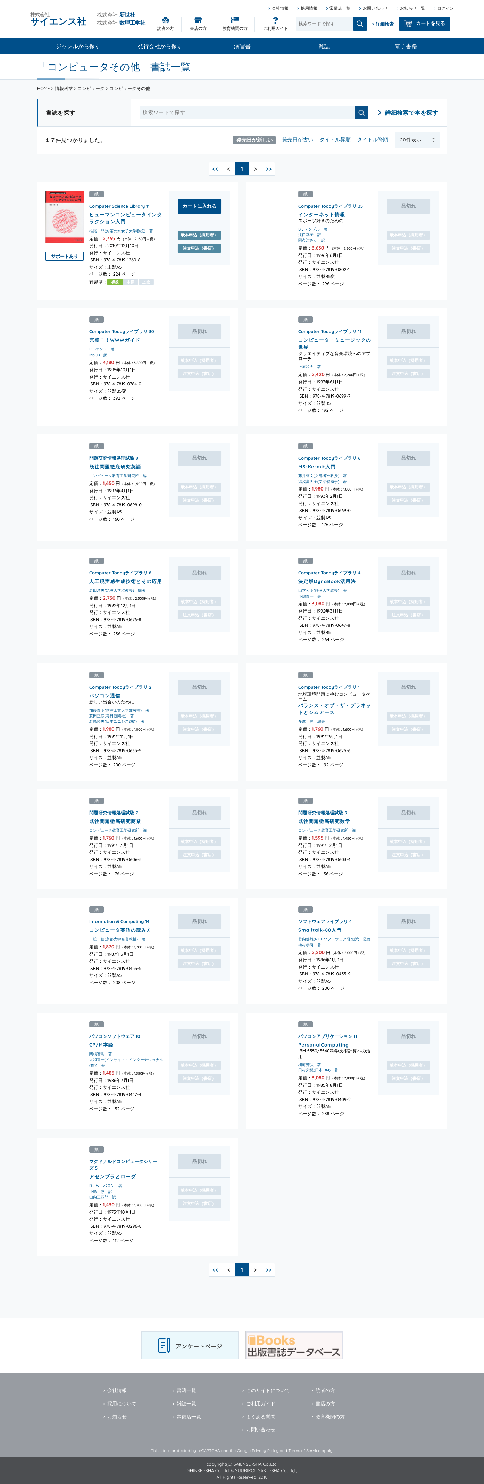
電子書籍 (406, 46)
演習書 (242, 46)
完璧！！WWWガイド (114, 340)
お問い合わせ (375, 8)
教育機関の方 (235, 28)
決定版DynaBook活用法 (327, 581)
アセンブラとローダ (112, 1176)
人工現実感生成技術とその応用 (125, 581)
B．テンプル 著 (312, 229)
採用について (121, 1403)
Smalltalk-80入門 (320, 930)
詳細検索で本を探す (411, 112)
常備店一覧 (339, 8)
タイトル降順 (372, 139)
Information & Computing (116, 921)
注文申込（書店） (199, 248)
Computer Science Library (117, 206)
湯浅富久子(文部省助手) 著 (322, 481)
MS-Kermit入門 (317, 466)
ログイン (445, 8)
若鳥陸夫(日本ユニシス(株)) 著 (116, 721)
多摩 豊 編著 (311, 721)
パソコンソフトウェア (111, 1036)
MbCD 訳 (98, 355)
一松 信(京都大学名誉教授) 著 (117, 939)
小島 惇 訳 (100, 1191)
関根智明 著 (100, 1053)
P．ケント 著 (102, 349)
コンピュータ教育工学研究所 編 (118, 476)
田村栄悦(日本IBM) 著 (318, 1070)
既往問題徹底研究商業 (115, 821)
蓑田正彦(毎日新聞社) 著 (111, 715)
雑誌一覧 (186, 1403)
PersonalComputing (323, 1044)
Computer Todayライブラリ (327, 206)
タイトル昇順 (335, 139)
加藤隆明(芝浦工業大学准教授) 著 (119, 710)
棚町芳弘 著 (309, 1064)
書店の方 (198, 28)
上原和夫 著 (309, 367)
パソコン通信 (104, 695)
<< (215, 168)
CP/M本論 (101, 1044)
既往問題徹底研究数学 (324, 821)
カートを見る (430, 23)
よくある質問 (260, 1417)
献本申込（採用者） (199, 234)
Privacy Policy (265, 1450)
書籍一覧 (186, 1390)
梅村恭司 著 (309, 945)
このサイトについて (268, 1390)
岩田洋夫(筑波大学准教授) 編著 (117, 590)
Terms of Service (304, 1450)
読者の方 (165, 28)
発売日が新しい (254, 139)
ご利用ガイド (275, 28)
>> (269, 168)
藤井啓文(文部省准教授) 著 (322, 476)
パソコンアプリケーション (325, 1036)
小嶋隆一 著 (309, 595)
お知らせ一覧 (412, 8)
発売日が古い (297, 139)
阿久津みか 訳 (311, 240)
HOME (43, 88)
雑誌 (324, 46)
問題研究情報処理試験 (111, 458)
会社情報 (280, 8)
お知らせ (117, 1417)
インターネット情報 (321, 214)
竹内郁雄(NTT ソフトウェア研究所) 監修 (334, 939)
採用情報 (309, 8)
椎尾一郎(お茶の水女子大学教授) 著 (121, 230)
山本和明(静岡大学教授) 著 (322, 590)
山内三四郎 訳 (102, 1197)
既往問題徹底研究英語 (115, 466)
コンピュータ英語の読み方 (120, 930)
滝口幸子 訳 (309, 234)
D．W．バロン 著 (105, 1185)
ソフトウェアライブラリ (323, 921)
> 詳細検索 (383, 24)
